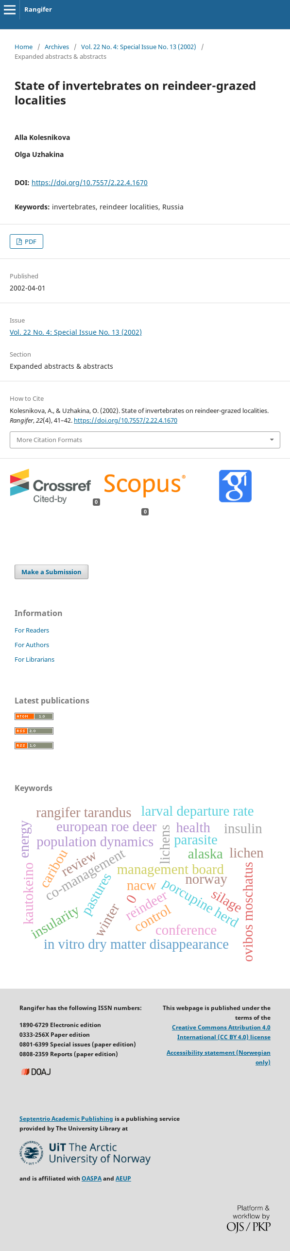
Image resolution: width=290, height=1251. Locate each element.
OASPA (92, 1178)
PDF (29, 241)
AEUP (123, 1178)
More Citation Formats (49, 439)
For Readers (32, 630)
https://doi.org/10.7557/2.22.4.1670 (90, 182)
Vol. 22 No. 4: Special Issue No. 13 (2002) (138, 46)
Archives (57, 46)
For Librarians (34, 659)
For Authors (32, 644)
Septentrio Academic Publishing (66, 1118)
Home (24, 46)
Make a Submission (51, 571)
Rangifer (38, 9)
